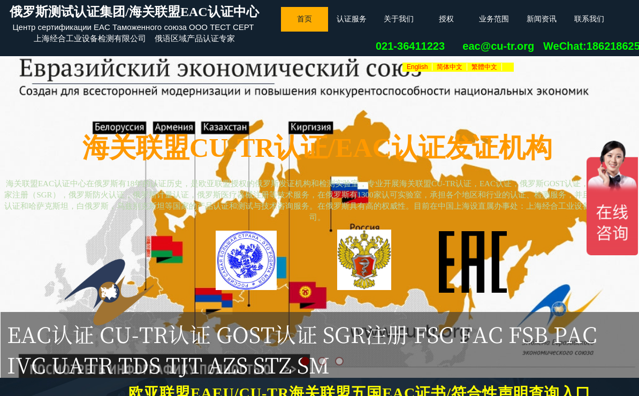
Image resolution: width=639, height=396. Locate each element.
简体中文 (449, 67)
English (417, 67)
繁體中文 (484, 67)
